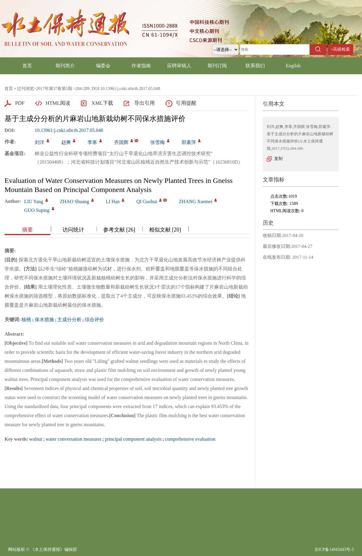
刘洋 (39, 142)
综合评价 (94, 319)
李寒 (92, 142)
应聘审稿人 (179, 65)
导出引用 (144, 103)
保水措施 (44, 319)
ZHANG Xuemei (195, 201)
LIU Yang (33, 201)
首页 (27, 65)
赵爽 (66, 142)
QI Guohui (146, 201)
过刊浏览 (25, 88)
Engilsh (293, 65)
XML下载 (102, 103)
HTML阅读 (58, 103)
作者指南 (141, 65)
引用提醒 (186, 103)
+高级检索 (340, 49)
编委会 (103, 65)
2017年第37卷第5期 (54, 88)
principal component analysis (133, 439)
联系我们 (255, 65)
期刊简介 (65, 65)
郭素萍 (189, 142)
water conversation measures (74, 439)
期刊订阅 (217, 65)
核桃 (26, 319)
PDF (19, 103)
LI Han (113, 201)
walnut (36, 439)
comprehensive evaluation (190, 439)
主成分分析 (69, 319)
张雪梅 (157, 142)
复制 (278, 158)
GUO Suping (36, 210)
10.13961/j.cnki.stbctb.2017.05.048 (69, 130)
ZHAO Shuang (74, 201)
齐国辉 (121, 142)
